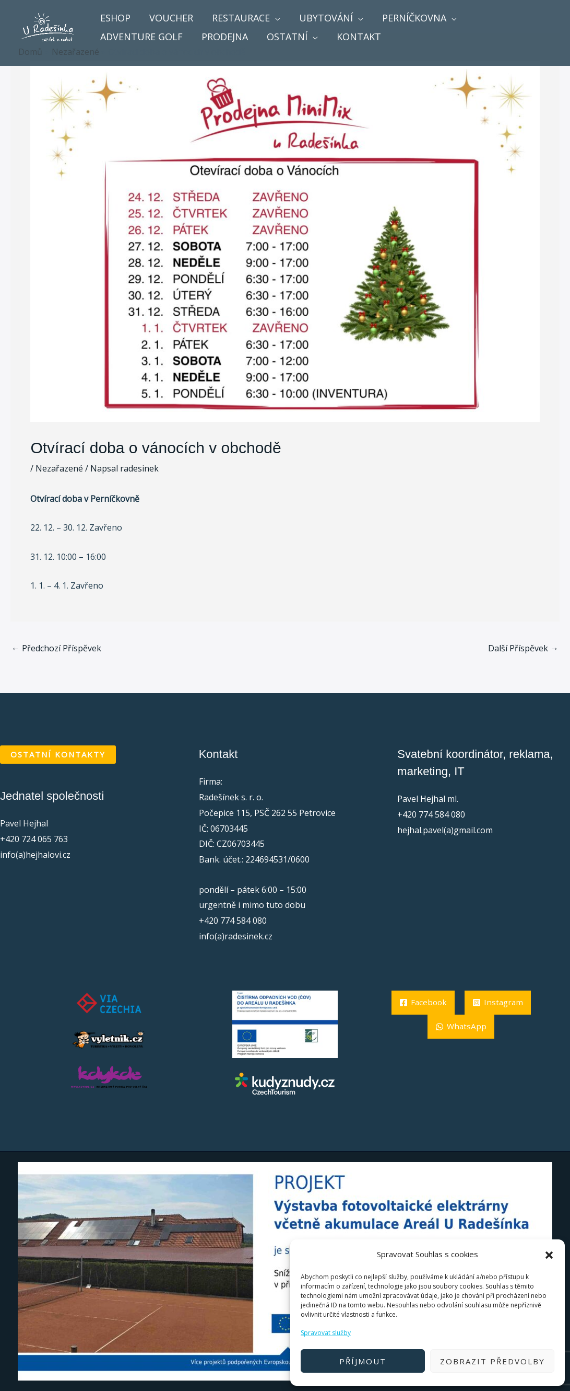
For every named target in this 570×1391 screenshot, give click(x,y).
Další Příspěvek (523, 648)
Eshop (115, 18)
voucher (171, 18)
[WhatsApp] (461, 1051)
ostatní (287, 36)
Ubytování (326, 18)
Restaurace (241, 18)
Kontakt (359, 36)
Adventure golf (141, 36)
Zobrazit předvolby (492, 1361)
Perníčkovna (414, 18)
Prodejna (224, 36)
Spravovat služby (326, 1332)
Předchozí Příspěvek (56, 648)
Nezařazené (59, 468)
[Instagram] (461, 1027)
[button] (549, 1254)
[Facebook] (461, 1003)
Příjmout (362, 1361)
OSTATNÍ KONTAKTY (57, 754)
